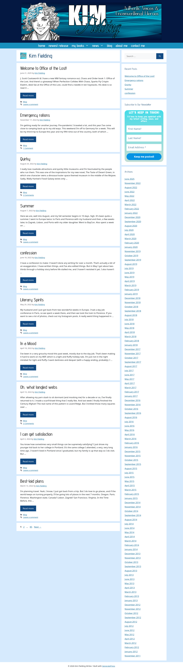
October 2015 (131, 459)
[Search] (159, 56)
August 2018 (131, 315)
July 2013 (129, 574)
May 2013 (129, 583)
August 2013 (131, 570)
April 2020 (130, 234)
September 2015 (133, 464)
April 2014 (130, 536)
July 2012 (129, 626)
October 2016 (131, 408)
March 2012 (130, 643)
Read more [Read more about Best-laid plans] (28, 508)
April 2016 (130, 434)
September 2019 (133, 259)
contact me (138, 46)
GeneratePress (108, 666)
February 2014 (132, 545)
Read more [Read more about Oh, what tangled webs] (28, 414)
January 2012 (131, 651)
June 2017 (129, 374)
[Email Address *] (144, 147)
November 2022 (132, 183)
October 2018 (131, 306)
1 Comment (28, 148)
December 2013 (132, 553)
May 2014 (129, 532)
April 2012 (130, 638)
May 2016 (129, 430)
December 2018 (132, 298)
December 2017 (132, 349)
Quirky (25, 158)
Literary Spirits (32, 299)
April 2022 (130, 200)
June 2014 (129, 528)
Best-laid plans (32, 481)
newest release (58, 46)
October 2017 (131, 357)
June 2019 (129, 272)
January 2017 (131, 396)
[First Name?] (144, 128)
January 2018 (131, 345)
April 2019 (130, 281)
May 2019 (129, 276)
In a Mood (28, 343)
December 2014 (132, 502)
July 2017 (129, 370)
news (98, 45)
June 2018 (129, 323)
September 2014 (133, 515)
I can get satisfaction (36, 434)
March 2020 (130, 238)
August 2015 (131, 468)
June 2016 (129, 425)
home (41, 46)
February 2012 (132, 647)
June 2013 (129, 579)
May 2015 (129, 481)
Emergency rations (35, 115)
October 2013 (131, 562)
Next (37, 526)
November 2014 (132, 506)
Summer (27, 205)
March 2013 (130, 591)
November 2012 (132, 609)
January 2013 (131, 600)
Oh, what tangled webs (38, 387)
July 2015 (129, 472)
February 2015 (132, 494)
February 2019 (132, 289)
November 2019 (132, 251)
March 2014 (130, 540)
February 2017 (132, 391)
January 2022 (131, 213)
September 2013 (133, 566)
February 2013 (132, 596)
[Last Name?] (144, 138)
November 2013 (132, 557)
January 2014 (131, 549)
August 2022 (131, 187)
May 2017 (129, 379)
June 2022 (129, 191)
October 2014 (131, 511)
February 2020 (132, 242)
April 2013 (130, 587)
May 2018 (129, 327)
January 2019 (131, 293)
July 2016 (129, 421)
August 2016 (131, 417)
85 (31, 526)
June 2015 (129, 477)
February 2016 (132, 442)
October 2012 (131, 613)
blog (109, 46)
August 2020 (131, 225)
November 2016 (132, 404)
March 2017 (130, 387)
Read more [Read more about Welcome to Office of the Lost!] (28, 95)
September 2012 (133, 617)
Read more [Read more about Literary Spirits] (28, 323)
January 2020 (131, 247)
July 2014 (129, 523)
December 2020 (132, 217)
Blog (25, 102)
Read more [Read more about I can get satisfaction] (28, 461)
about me (122, 46)
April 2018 (130, 332)
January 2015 (131, 498)
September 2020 (133, 221)
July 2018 (129, 319)
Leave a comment (30, 104)
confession (28, 252)
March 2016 (130, 438)
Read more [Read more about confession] (28, 280)
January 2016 (131, 447)
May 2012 (129, 634)
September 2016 (133, 413)
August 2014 (131, 519)
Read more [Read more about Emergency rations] (28, 139)
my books (81, 45)
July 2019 (129, 268)
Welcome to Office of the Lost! (43, 68)
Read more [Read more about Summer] (28, 233)
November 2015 (132, 455)
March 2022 (130, 204)
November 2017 (132, 353)
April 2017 (130, 383)
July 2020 (129, 230)
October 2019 (131, 255)
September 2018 (133, 310)
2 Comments (28, 195)
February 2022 (132, 208)
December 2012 (132, 604)
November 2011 (132, 655)
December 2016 (132, 400)
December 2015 (132, 451)
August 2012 (131, 621)
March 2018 (130, 336)
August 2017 (131, 366)
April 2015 (130, 485)
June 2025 (129, 178)
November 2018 (132, 302)
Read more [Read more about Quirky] (28, 186)
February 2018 (132, 340)
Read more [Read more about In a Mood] (28, 367)
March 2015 (130, 489)
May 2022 (129, 195)
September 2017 (133, 362)
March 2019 (130, 285)
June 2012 (129, 630)
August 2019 (131, 264)
